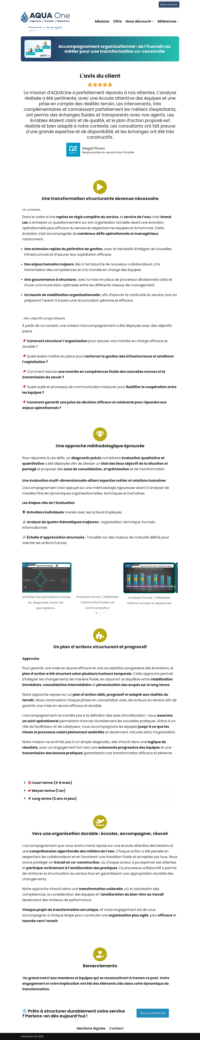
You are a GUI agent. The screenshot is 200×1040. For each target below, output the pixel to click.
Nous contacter (169, 4)
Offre (117, 21)
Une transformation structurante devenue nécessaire (100, 199)
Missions (102, 21)
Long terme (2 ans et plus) (52, 798)
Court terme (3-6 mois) (50, 782)
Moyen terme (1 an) (47, 790)
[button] (153, 21)
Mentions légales (91, 1028)
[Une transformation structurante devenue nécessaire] (100, 187)
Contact (116, 1028)
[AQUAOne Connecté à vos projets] (45, 21)
